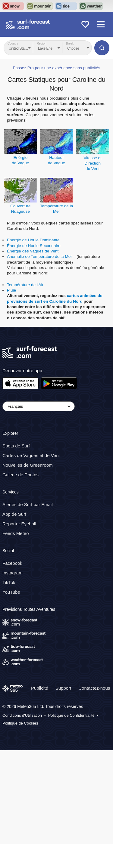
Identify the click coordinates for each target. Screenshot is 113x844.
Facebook (12, 657)
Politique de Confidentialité (71, 809)
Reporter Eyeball (19, 617)
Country (13, 43)
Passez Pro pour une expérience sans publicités (56, 162)
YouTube (11, 685)
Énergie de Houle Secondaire (34, 339)
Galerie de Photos (20, 568)
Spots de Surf (16, 540)
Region (41, 43)
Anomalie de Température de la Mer (39, 350)
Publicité (39, 781)
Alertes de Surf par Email (27, 598)
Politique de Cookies (20, 817)
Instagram (12, 666)
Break (70, 43)
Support (63, 781)
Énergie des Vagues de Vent (32, 345)
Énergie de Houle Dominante (33, 334)
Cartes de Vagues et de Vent (31, 549)
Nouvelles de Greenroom (27, 559)
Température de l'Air (25, 378)
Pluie (11, 384)
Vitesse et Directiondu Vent (92, 257)
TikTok (8, 676)
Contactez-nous (94, 781)
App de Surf (14, 608)
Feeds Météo (15, 627)
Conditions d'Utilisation (22, 809)
